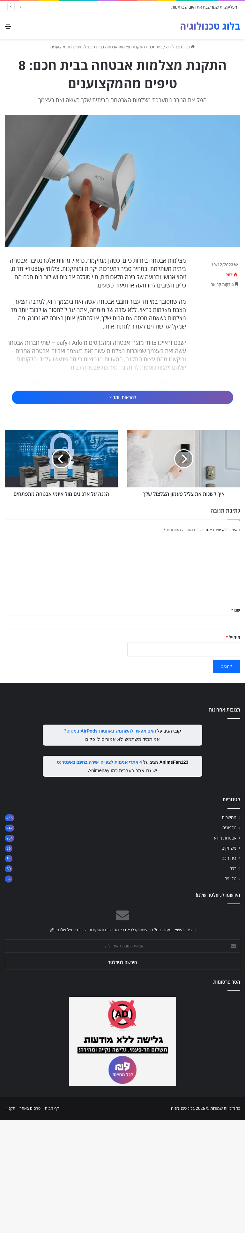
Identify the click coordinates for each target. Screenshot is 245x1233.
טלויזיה (230, 991)
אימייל (233, 750)
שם (235, 723)
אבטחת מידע (225, 950)
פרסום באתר (30, 1221)
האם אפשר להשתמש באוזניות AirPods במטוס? (110, 844)
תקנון (10, 1221)
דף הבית (52, 1221)
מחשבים (229, 930)
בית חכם (155, 47)
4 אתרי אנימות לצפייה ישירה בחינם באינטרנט (99, 875)
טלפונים (229, 940)
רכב (233, 981)
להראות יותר (122, 421)
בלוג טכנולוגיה (180, 47)
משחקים (228, 961)
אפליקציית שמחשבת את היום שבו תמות (204, 7)
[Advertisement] (122, 398)
